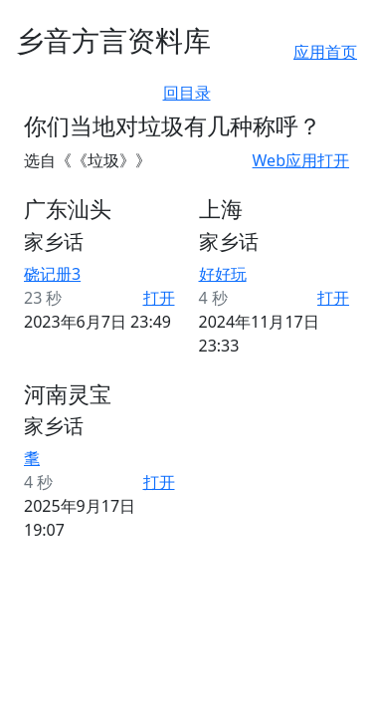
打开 (159, 298)
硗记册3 (52, 274)
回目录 (187, 93)
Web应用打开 (301, 160)
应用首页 (325, 52)
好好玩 (223, 274)
